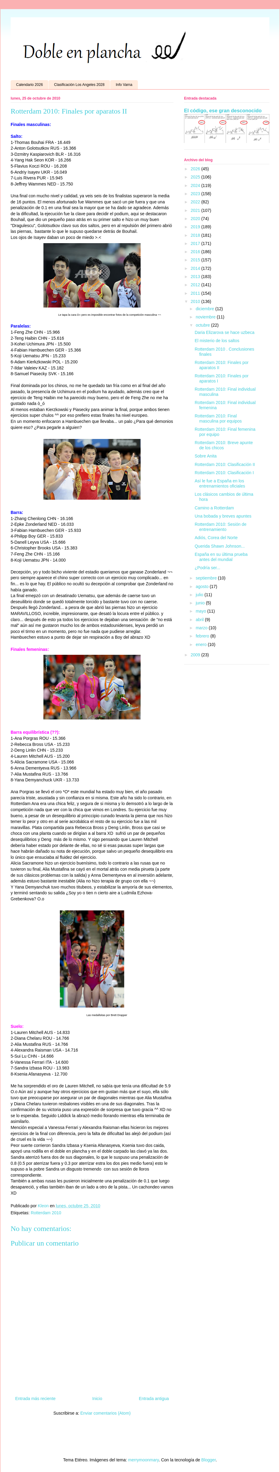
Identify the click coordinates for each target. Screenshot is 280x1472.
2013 (196, 276)
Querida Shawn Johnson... (220, 546)
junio (201, 602)
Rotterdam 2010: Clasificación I (224, 472)
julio (200, 594)
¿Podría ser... (207, 567)
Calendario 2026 (29, 85)
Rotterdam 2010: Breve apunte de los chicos (224, 445)
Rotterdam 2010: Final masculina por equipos (218, 418)
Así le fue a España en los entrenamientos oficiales (220, 483)
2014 (196, 268)
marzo (202, 627)
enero (202, 644)
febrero (203, 636)
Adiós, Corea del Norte (216, 537)
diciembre (205, 308)
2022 (196, 201)
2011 (196, 293)
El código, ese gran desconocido (222, 110)
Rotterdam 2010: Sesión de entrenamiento (220, 527)
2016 (196, 251)
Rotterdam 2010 (46, 1212)
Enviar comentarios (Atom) (105, 1413)
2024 (196, 185)
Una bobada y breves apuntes (223, 516)
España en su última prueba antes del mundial (221, 557)
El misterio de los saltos (217, 340)
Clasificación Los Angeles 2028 (79, 85)
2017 (196, 243)
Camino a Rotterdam (214, 507)
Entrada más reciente (35, 1398)
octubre (203, 325)
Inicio (97, 1398)
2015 (196, 259)
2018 (196, 235)
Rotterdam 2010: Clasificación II (225, 464)
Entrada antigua (154, 1398)
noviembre (206, 316)
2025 (196, 177)
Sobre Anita (206, 456)
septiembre (207, 578)
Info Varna (124, 85)
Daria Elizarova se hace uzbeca (224, 332)
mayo (201, 611)
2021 (196, 210)
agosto (203, 586)
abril (200, 619)
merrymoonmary (143, 1459)
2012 (196, 284)
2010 (196, 301)
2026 (196, 168)
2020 (196, 218)
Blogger (208, 1459)
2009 (196, 654)
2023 (196, 193)
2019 (196, 226)
